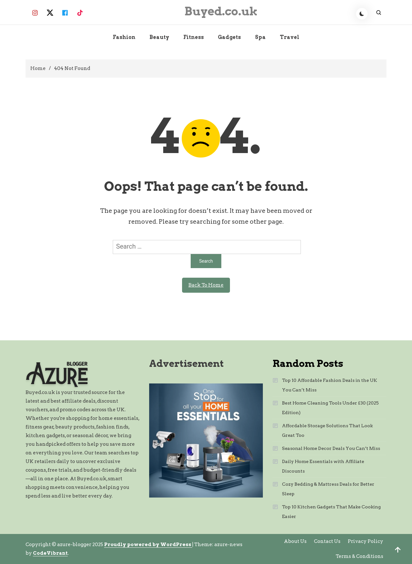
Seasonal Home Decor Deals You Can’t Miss (331, 448)
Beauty (159, 37)
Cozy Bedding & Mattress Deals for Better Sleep (328, 489)
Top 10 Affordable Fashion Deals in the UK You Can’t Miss (329, 385)
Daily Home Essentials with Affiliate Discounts (323, 466)
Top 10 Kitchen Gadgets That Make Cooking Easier (331, 511)
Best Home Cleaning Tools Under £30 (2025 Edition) (330, 407)
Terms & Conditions (359, 556)
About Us (295, 541)
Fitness (193, 37)
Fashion (124, 37)
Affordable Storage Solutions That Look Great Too (327, 430)
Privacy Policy (365, 541)
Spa (260, 37)
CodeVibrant (50, 553)
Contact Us (327, 541)
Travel (289, 37)
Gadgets (229, 37)
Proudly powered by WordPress (148, 544)
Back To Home (206, 285)
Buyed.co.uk (221, 11)
